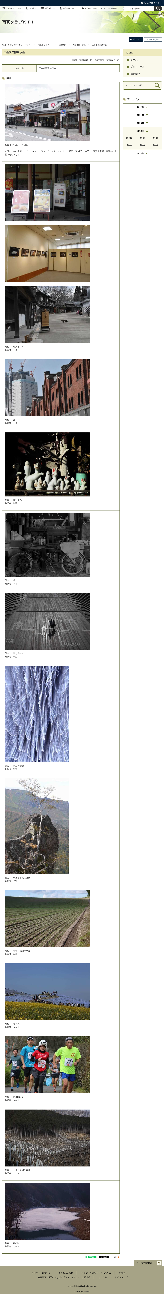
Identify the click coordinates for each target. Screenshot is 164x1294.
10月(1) (129, 138)
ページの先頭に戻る (145, 1263)
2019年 (140, 131)
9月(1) (142, 138)
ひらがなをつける (151, 3)
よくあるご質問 (65, 1273)
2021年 (140, 115)
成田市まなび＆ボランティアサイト (17, 45)
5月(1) (129, 145)
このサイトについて (14, 8)
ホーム (134, 59)
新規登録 (33, 8)
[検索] (158, 8)
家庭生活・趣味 (79, 45)
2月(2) (155, 145)
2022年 (140, 107)
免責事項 (42, 1277)
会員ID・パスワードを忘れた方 (96, 1273)
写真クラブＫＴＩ (45, 45)
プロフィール (137, 66)
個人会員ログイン (70, 8)
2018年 (140, 153)
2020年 (140, 123)
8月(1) (155, 138)
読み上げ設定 (154, 39)
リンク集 (102, 1277)
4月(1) (142, 145)
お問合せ (123, 1273)
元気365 (87, 1291)
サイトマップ (121, 1277)
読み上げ (137, 39)
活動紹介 (63, 45)
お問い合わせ (49, 8)
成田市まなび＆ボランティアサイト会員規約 (69, 1277)
